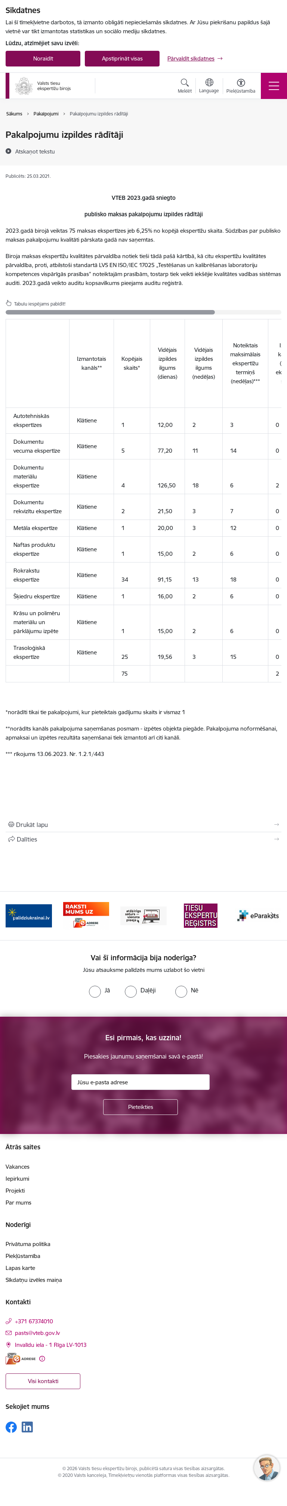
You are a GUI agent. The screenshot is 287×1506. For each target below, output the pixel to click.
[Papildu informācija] (42, 1358)
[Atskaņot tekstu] (35, 151)
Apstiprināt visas (122, 58)
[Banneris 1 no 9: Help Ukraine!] (29, 915)
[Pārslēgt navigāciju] (274, 86)
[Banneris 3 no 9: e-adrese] (143, 915)
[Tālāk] (272, 916)
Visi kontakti (43, 1381)
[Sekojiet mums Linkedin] (27, 1427)
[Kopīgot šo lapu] (143, 839)
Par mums (18, 1202)
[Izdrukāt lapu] (143, 825)
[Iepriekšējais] (14, 916)
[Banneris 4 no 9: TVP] (201, 915)
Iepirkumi (17, 1178)
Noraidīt (43, 58)
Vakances (18, 1166)
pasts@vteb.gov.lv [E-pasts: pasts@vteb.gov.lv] (37, 1332)
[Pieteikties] (140, 1107)
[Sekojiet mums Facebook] (11, 1427)
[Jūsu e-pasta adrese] (140, 1082)
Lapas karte (20, 1267)
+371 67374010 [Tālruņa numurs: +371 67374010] (34, 1321)
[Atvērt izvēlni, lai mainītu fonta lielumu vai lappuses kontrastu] (241, 87)
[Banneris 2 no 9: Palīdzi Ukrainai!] (86, 915)
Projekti (15, 1190)
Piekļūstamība (23, 1255)
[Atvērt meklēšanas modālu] (184, 87)
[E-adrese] (21, 1358)
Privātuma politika (28, 1244)
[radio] (99, 990)
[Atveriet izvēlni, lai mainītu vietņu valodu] (209, 86)
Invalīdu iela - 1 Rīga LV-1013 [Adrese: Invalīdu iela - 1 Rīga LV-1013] (51, 1344)
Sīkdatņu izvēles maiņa (34, 1279)
